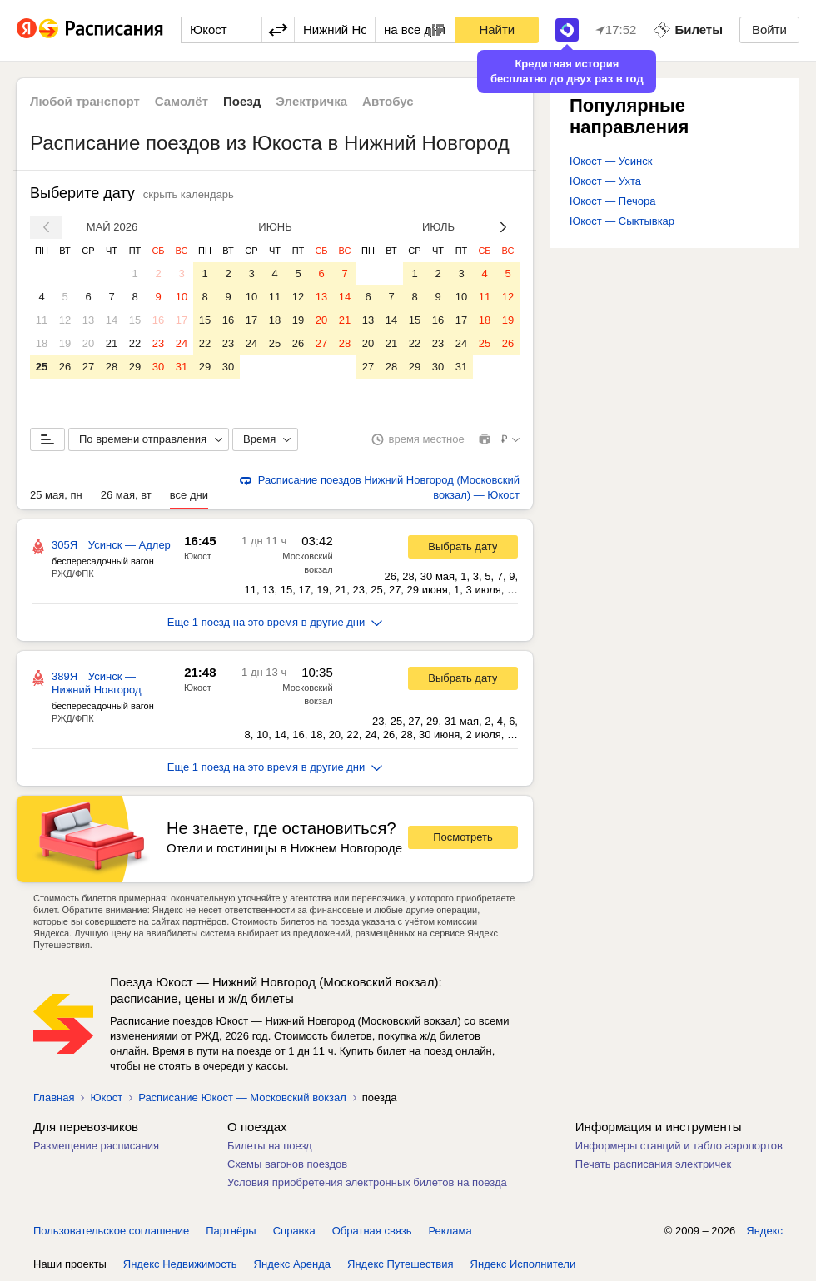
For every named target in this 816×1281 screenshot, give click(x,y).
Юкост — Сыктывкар (622, 221)
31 (181, 366)
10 (181, 296)
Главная (53, 1097)
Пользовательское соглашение (111, 1230)
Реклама (450, 1230)
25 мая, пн (56, 495)
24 (181, 343)
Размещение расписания (96, 1145)
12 (65, 320)
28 (111, 366)
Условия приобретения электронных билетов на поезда (367, 1182)
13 (88, 320)
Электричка (311, 101)
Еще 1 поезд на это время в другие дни (275, 622)
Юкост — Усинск (611, 161)
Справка (294, 1230)
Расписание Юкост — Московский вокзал (242, 1097)
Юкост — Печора (612, 201)
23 (158, 343)
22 (135, 343)
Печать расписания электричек (653, 1164)
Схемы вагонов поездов (287, 1164)
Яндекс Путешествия (400, 1264)
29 (135, 366)
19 (65, 343)
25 (41, 366)
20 (88, 343)
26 (65, 366)
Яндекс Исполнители (523, 1264)
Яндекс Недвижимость (180, 1264)
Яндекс (764, 1230)
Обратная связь (372, 1230)
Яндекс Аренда (292, 1264)
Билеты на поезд (269, 1145)
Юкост (197, 556)
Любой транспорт (85, 101)
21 (111, 343)
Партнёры (231, 1230)
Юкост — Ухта (605, 181)
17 (181, 320)
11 (41, 320)
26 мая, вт (126, 495)
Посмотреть (463, 837)
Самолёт (181, 101)
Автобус (388, 101)
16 (158, 320)
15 (135, 320)
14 (111, 320)
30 (158, 366)
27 (88, 366)
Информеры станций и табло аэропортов (679, 1145)
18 (41, 343)
